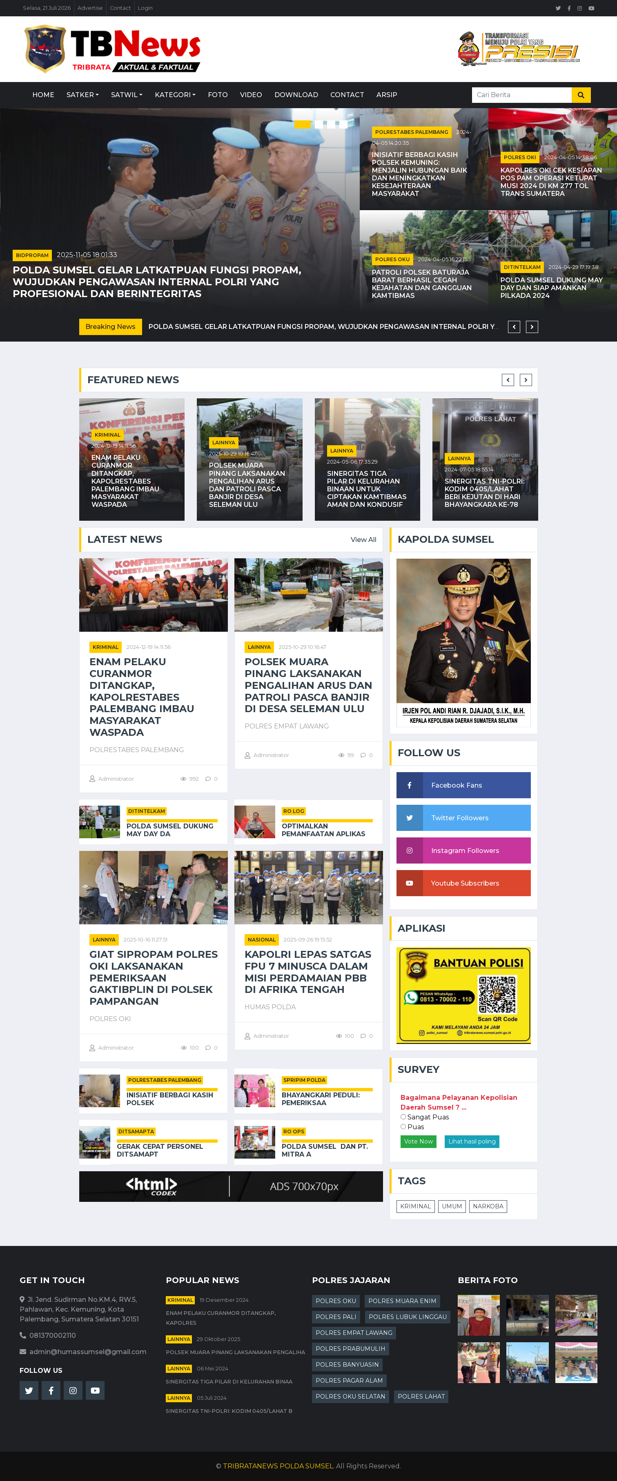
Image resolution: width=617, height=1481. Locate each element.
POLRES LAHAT (421, 1396)
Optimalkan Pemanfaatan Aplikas (323, 830)
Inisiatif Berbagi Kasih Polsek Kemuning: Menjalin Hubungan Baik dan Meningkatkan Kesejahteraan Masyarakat (419, 174)
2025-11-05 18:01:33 (87, 255)
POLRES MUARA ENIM (402, 1301)
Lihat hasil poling (472, 1141)
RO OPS (293, 1131)
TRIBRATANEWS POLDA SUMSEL (278, 1466)
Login (145, 8)
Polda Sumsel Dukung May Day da (170, 830)
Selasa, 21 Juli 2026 (47, 8)
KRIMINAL (415, 1206)
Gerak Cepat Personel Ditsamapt (160, 1150)
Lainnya (223, 443)
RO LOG (293, 811)
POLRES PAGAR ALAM (349, 1380)
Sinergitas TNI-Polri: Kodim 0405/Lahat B (229, 1411)
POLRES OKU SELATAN (350, 1396)
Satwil (124, 95)
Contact (120, 8)
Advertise (90, 8)
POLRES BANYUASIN (347, 1364)
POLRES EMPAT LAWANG (354, 1333)
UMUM (452, 1206)
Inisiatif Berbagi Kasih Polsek (170, 1099)
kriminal (107, 435)
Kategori (173, 95)
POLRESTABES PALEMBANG (411, 132)
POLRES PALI (336, 1317)
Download (296, 95)
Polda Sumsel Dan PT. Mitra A (325, 1150)
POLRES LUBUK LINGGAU (408, 1317)
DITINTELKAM (522, 267)
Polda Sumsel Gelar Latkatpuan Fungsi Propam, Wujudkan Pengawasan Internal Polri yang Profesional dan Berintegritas (157, 282)
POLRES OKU (392, 259)
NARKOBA (488, 1206)
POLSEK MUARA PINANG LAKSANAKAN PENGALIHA (235, 1352)
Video (251, 95)
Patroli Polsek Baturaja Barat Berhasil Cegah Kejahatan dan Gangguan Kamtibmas (422, 284)
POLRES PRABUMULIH (350, 1348)
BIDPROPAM (32, 255)
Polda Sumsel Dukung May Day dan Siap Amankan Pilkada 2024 (552, 288)
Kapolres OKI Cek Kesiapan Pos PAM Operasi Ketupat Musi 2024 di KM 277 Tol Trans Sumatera (551, 182)
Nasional (262, 940)
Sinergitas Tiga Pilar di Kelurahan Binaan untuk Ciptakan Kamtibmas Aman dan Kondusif (367, 489)
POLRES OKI (520, 157)
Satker (80, 95)
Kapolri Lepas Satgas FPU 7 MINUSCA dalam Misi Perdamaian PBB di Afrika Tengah (308, 972)
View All (363, 540)
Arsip (386, 95)
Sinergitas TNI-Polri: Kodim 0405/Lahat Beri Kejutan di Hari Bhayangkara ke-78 (485, 493)
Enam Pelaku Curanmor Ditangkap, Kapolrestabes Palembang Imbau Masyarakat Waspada (125, 481)
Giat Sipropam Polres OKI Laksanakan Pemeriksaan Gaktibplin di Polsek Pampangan (153, 978)
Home (43, 95)
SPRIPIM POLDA (304, 1080)
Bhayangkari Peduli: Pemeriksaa (321, 1099)
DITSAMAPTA (136, 1131)
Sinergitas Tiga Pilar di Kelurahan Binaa (229, 1382)
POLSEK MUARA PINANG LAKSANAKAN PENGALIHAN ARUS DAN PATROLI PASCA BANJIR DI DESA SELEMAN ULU (247, 485)
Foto (218, 95)
